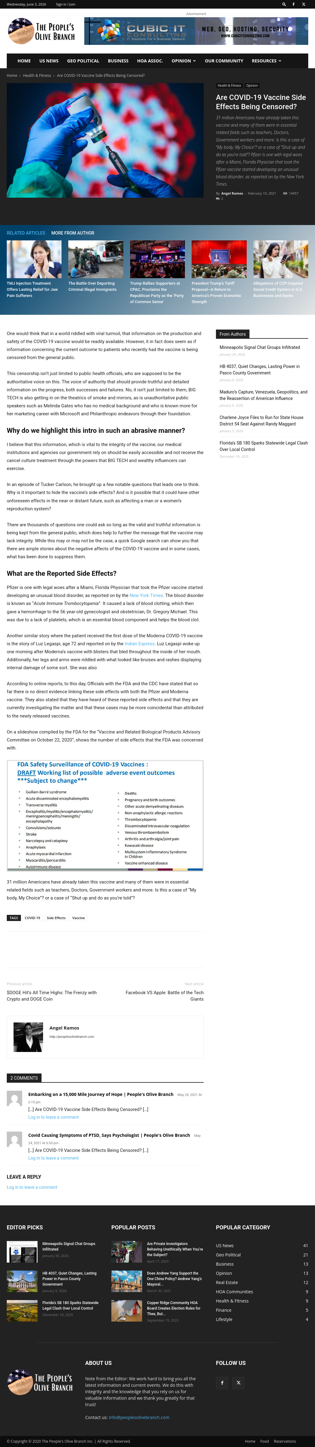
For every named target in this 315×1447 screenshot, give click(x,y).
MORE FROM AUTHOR (72, 233)
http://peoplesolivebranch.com (72, 1037)
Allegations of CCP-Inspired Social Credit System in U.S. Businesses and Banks (278, 289)
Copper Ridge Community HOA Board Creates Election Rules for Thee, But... (173, 1308)
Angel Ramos (232, 193)
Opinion (184, 61)
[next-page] (305, 233)
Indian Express (139, 643)
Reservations (285, 1441)
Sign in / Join (65, 4)
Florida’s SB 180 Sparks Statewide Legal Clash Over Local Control (264, 446)
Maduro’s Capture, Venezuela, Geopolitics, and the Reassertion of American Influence (264, 395)
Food (264, 1441)
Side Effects (56, 917)
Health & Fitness (37, 75)
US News (48, 61)
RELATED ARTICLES (26, 233)
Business (118, 61)
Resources (266, 61)
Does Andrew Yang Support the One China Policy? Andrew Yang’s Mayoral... (174, 1279)
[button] (284, 4)
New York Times (146, 595)
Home (24, 61)
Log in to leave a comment (53, 1117)
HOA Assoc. (150, 61)
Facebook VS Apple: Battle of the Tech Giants (165, 996)
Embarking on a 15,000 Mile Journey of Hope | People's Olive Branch (100, 1094)
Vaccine (78, 917)
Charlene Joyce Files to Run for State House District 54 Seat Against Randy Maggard (262, 420)
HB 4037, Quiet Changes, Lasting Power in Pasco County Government (260, 369)
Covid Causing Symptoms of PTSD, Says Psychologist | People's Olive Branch (109, 1135)
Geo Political (83, 61)
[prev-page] (296, 233)
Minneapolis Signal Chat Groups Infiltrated (260, 347)
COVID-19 (32, 917)
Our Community (224, 61)
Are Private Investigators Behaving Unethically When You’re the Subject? (175, 1249)
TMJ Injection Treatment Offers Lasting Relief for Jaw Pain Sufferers (32, 289)
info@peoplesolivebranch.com (139, 1417)
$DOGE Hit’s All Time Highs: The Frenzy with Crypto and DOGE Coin (52, 996)
